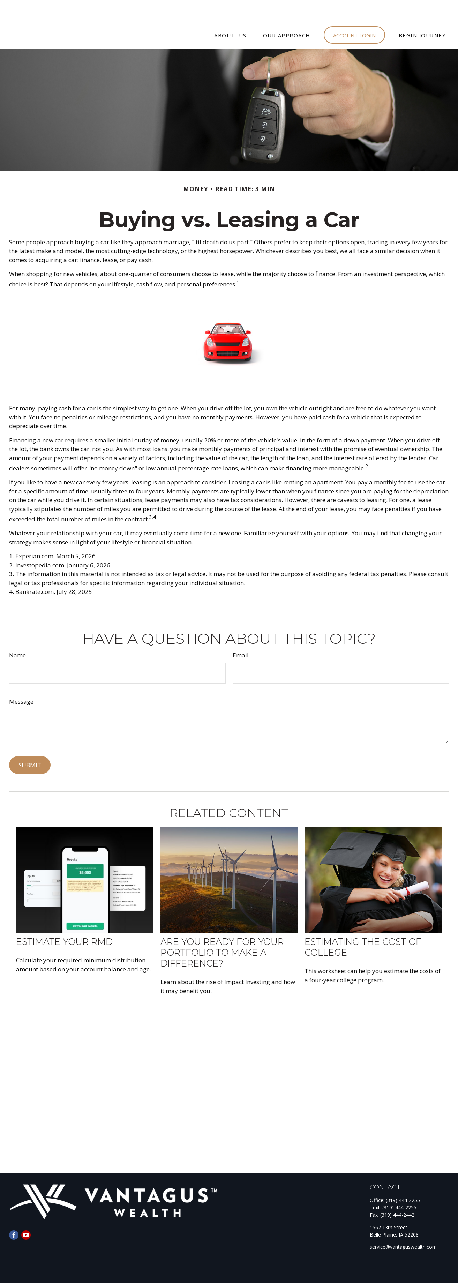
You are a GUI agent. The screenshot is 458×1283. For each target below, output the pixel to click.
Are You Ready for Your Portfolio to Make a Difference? (222, 931)
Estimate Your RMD (64, 920)
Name (17, 634)
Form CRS (34, 1269)
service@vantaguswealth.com (403, 1226)
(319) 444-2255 (403, 1179)
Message (21, 681)
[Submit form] (30, 744)
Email (241, 634)
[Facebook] (13, 1214)
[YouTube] (26, 1214)
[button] (230, 14)
